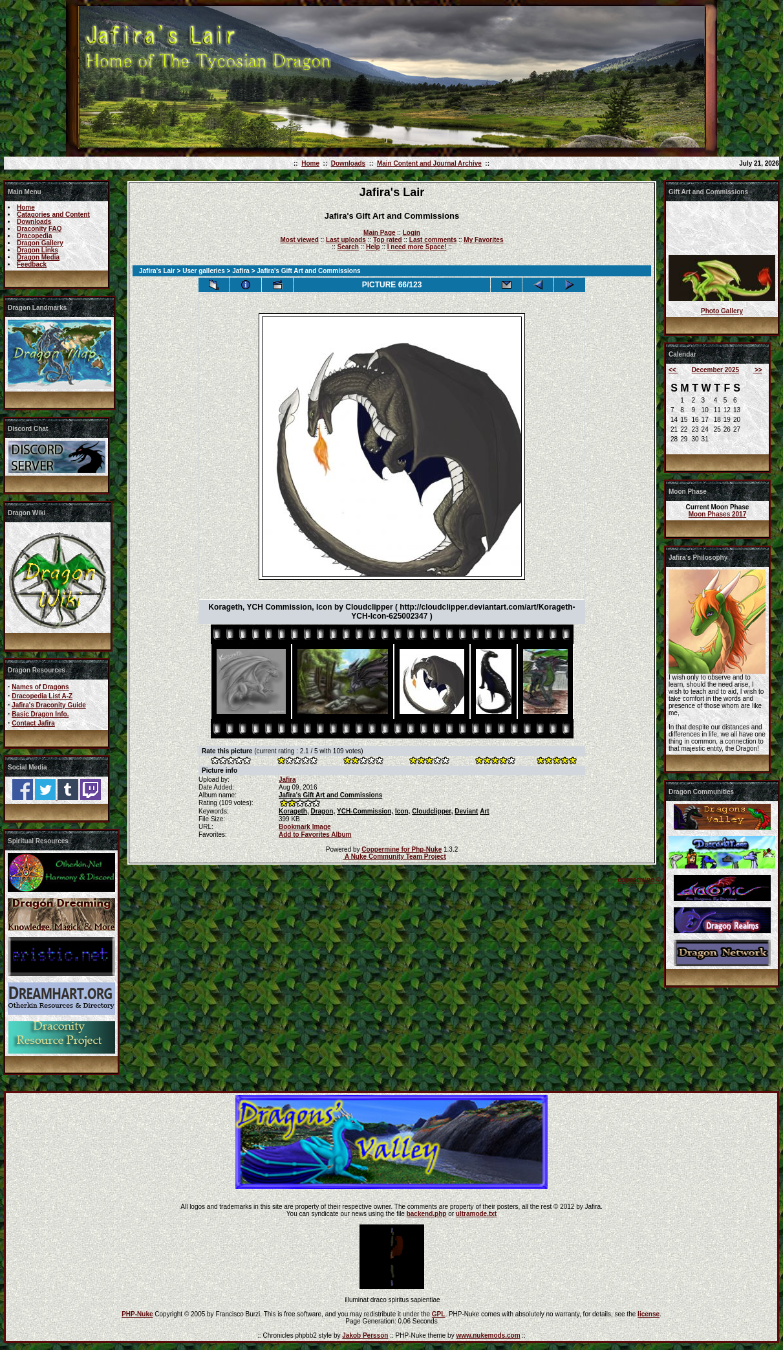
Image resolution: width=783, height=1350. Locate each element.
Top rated (387, 239)
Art (484, 811)
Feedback (32, 264)
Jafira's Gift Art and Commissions (330, 795)
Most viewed (300, 239)
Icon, (402, 811)
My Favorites (483, 239)
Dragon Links (37, 250)
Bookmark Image (305, 826)
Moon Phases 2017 (717, 514)
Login (411, 232)
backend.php (427, 1213)
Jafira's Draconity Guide (49, 705)
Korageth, (294, 811)
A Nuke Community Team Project (394, 856)
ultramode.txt (476, 1213)
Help (373, 246)
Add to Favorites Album (315, 834)
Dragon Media (38, 257)
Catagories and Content (53, 214)
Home (310, 163)
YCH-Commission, (365, 811)
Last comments (432, 239)
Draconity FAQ (39, 228)
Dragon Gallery (40, 243)
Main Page (379, 232)
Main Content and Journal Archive (429, 163)
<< (673, 369)
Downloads (348, 163)
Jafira (241, 270)
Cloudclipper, (432, 811)
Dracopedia (34, 235)
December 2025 (715, 369)
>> (757, 369)
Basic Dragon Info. (40, 714)
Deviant (466, 811)
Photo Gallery (722, 311)
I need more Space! (417, 246)
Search (348, 246)
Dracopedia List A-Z (42, 696)
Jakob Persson (365, 1335)
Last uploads (346, 239)
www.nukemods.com (488, 1335)
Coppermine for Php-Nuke (401, 849)
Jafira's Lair (157, 270)
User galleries (203, 270)
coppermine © (639, 879)
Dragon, (322, 811)
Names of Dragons (40, 687)
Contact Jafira (33, 723)
